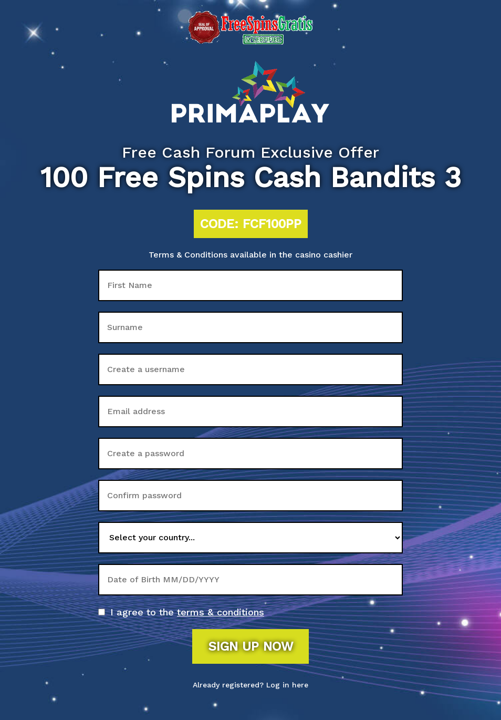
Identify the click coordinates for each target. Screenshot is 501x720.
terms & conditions (220, 612)
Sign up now (250, 646)
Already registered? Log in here (250, 685)
